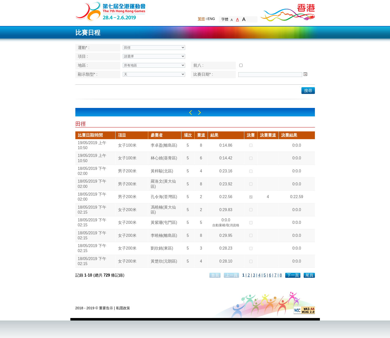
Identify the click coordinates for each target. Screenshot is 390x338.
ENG (211, 19)
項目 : (83, 56)
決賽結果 (289, 135)
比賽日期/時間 (90, 135)
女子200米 (127, 210)
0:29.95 (225, 235)
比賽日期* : (203, 74)
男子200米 (127, 171)
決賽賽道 (268, 135)
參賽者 (157, 135)
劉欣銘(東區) (162, 248)
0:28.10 (225, 261)
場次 (188, 135)
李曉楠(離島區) (164, 235)
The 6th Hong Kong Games (110, 11)
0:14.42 (225, 158)
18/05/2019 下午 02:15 (92, 209)
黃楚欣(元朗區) (164, 261)
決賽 (251, 135)
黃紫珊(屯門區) (164, 222)
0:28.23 (225, 248)
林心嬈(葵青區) (164, 158)
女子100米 (127, 145)
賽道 (201, 135)
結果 (214, 135)
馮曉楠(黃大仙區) (163, 209)
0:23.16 (225, 171)
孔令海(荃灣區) (164, 197)
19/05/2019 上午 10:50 (92, 145)
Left (190, 112)
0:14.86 (225, 145)
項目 (122, 135)
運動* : (84, 47)
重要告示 (106, 308)
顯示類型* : (88, 74)
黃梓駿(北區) (162, 171)
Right (199, 112)
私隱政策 (123, 308)
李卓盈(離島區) (164, 145)
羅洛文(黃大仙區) (163, 183)
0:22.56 (225, 197)
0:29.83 (225, 210)
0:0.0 (296, 145)
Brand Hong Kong (287, 11)
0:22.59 (296, 197)
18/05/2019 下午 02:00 (92, 171)
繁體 (201, 19)
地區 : (83, 65)
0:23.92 (225, 184)
